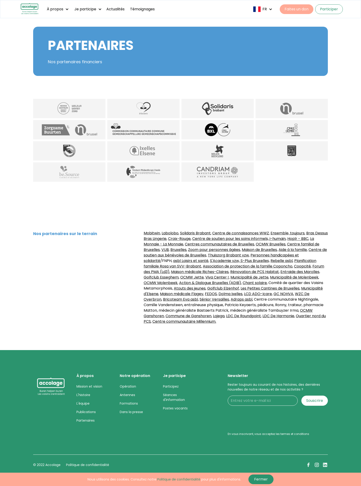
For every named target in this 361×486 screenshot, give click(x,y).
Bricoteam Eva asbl (180, 299)
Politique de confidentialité (87, 465)
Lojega (218, 316)
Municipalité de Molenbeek (294, 277)
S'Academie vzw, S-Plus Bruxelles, (240, 260)
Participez (171, 386)
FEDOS (211, 293)
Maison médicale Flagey (181, 293)
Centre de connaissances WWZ (240, 233)
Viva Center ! (217, 277)
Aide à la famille (293, 249)
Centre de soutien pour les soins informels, (230, 238)
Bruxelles (178, 249)
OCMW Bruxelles (270, 244)
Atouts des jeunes (190, 288)
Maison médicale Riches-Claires (200, 271)
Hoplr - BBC (298, 238)
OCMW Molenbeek (161, 282)
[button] (58, 9)
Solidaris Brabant (195, 233)
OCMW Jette (192, 277)
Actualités (115, 9)
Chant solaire (255, 282)
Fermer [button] (261, 479)
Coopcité (302, 266)
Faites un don (297, 9)
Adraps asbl (241, 299)
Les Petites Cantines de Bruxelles (270, 288)
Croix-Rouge (179, 238)
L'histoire (83, 395)
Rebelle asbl (282, 260)
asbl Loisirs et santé (190, 260)
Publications (86, 412)
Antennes (127, 395)
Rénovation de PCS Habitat (254, 271)
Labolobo (170, 233)
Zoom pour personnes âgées (214, 249)
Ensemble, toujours (288, 233)
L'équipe (83, 403)
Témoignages (142, 9)
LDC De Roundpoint (243, 316)
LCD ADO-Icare (258, 293)
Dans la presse (131, 412)
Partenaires (85, 420)
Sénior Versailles (214, 299)
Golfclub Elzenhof (223, 288)
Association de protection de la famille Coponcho (247, 266)
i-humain (277, 238)
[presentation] (263, 418)
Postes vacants (175, 408)
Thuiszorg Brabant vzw (228, 255)
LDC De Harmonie (278, 316)
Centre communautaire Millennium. (184, 321)
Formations (129, 403)
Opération (128, 386)
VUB (165, 249)
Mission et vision (89, 386)
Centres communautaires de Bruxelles (219, 244)
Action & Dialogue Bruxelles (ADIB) (210, 282)
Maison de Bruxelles (259, 249)
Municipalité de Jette (249, 277)
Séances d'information (174, 397)
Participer (329, 9)
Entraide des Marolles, (300, 271)
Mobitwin (152, 233)
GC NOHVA (283, 293)
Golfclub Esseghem (161, 277)
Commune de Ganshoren (188, 316)
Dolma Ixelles (230, 293)
